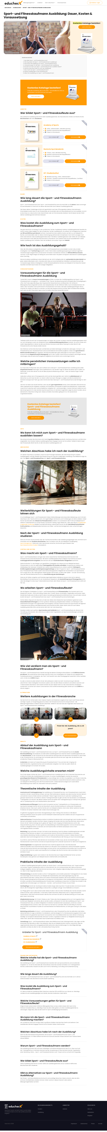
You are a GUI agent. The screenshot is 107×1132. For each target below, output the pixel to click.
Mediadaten (91, 1113)
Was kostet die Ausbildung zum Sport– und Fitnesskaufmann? (40, 65)
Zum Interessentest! (71, 737)
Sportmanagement (26, 545)
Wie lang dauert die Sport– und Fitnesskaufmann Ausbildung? (40, 63)
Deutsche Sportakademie (31, 940)
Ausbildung (41, 1113)
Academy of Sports (29, 937)
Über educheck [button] (49, 3)
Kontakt (100, 1125)
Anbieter (40, 3)
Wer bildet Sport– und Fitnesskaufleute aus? (36, 62)
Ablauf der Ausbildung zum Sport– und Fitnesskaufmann (39, 74)
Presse (93, 1125)
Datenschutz (84, 1125)
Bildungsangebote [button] (28, 3)
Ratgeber (90, 1117)
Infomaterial (75, 138)
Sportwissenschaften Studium (29, 546)
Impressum (74, 1125)
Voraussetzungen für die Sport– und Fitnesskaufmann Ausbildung (41, 66)
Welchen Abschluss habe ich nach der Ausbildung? (37, 69)
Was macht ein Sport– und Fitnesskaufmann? (36, 71)
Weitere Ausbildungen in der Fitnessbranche (35, 73)
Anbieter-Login (95, 3)
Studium (40, 1110)
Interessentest (61, 3)
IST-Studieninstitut (29, 943)
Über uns (90, 1110)
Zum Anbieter (53, 138)
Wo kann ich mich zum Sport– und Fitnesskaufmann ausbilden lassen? (43, 68)
